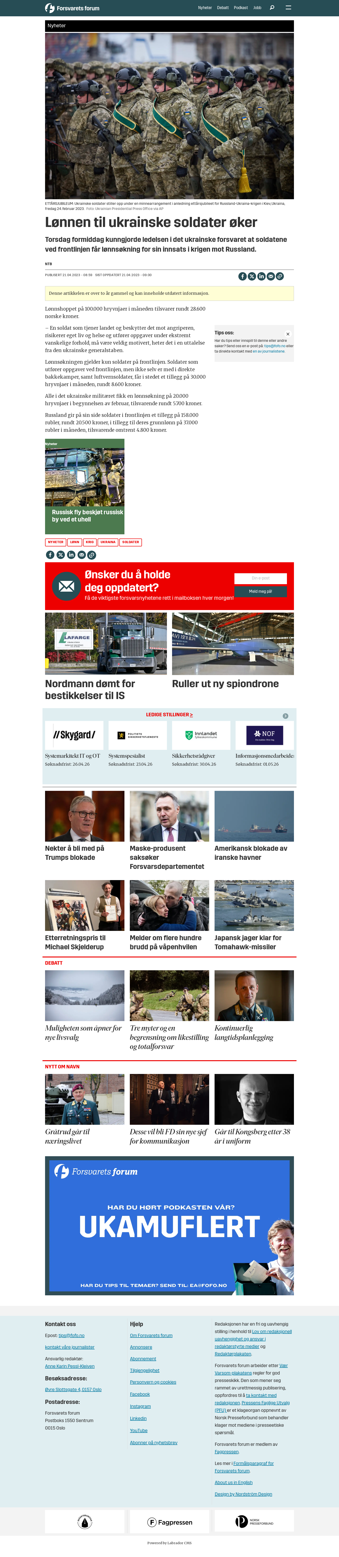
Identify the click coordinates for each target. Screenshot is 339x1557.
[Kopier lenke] (280, 283)
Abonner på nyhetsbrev (153, 1450)
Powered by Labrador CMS (169, 1550)
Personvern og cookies (153, 1389)
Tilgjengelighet (144, 1377)
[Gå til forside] (88, 11)
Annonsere (141, 1354)
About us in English (234, 1490)
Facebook (140, 1401)
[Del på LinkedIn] (261, 283)
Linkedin (138, 1425)
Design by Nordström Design (243, 1501)
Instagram (140, 1413)
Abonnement (143, 1366)
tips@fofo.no (275, 353)
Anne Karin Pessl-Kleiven (70, 1373)
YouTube (139, 1438)
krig (90, 549)
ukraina (108, 549)
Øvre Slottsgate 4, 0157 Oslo (73, 1397)
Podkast (241, 12)
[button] (286, 723)
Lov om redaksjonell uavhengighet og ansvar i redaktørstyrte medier (253, 1346)
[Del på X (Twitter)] (251, 283)
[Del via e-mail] (270, 283)
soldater (130, 549)
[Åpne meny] (288, 11)
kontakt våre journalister (70, 1354)
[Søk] (272, 11)
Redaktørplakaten (233, 1361)
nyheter (56, 549)
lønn (74, 549)
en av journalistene (269, 358)
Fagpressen (227, 1459)
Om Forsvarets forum (151, 1343)
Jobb (257, 12)
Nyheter (205, 12)
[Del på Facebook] (242, 283)
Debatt (223, 12)
